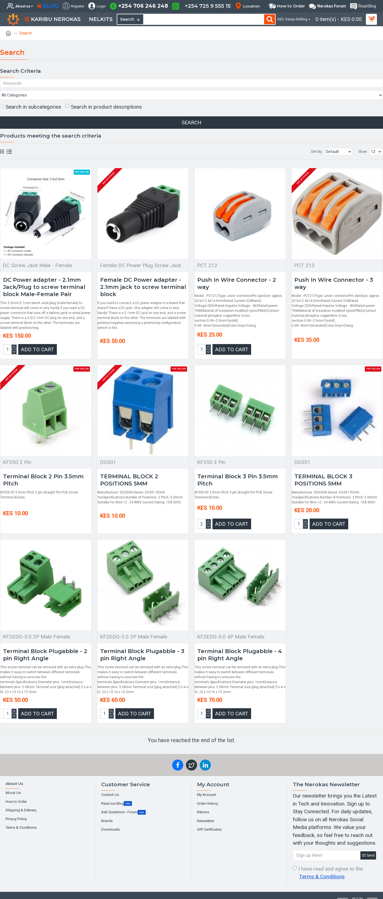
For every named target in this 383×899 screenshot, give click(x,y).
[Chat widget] (191, 449)
